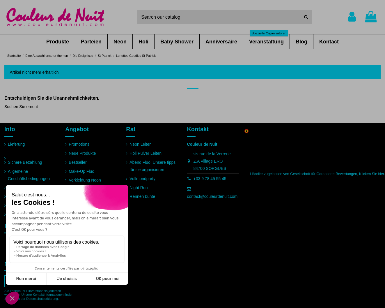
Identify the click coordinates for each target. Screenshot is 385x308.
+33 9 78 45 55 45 (210, 178)
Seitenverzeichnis (24, 214)
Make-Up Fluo (81, 171)
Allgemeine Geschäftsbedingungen (29, 175)
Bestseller (77, 162)
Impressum (18, 187)
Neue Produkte (82, 153)
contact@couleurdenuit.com (212, 196)
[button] (57, 41)
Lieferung (16, 144)
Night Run (138, 187)
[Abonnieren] (94, 281)
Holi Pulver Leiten (145, 153)
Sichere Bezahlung (25, 162)
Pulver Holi (78, 189)
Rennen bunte (142, 196)
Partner (14, 205)
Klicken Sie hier (371, 174)
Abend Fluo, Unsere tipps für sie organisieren (152, 166)
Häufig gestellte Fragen (29, 196)
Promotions (79, 144)
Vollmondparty (142, 178)
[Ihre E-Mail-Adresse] (46, 281)
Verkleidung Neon (85, 180)
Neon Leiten (140, 144)
